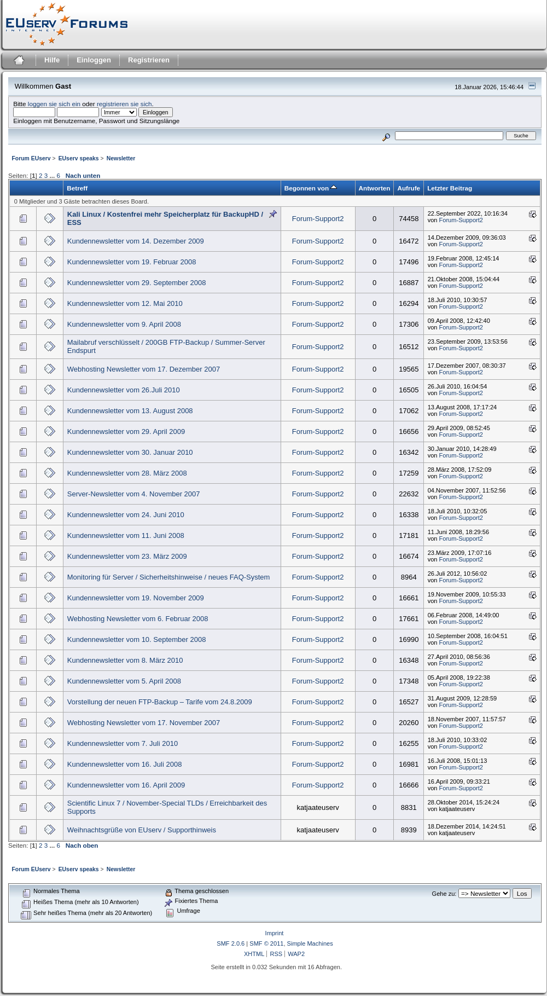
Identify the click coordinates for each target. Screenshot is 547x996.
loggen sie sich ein (54, 103)
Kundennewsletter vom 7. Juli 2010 (122, 743)
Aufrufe (408, 188)
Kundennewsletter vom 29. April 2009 (126, 431)
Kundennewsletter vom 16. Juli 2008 (124, 764)
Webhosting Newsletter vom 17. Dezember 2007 (143, 369)
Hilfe (52, 60)
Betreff (77, 188)
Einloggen (94, 60)
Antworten (375, 188)
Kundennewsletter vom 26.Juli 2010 (123, 390)
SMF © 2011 (266, 943)
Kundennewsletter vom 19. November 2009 (135, 598)
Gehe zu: (444, 893)
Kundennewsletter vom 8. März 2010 (125, 660)
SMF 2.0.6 (231, 943)
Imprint (274, 933)
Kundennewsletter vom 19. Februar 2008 (131, 262)
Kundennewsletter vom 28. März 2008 (127, 473)
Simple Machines (310, 943)
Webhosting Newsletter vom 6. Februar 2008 (137, 619)
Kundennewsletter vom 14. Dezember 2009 (135, 241)
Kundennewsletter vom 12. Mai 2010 (125, 303)
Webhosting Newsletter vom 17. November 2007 (143, 723)
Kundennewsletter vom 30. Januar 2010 (130, 452)
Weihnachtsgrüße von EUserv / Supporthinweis (141, 830)
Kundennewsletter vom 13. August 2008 (130, 411)
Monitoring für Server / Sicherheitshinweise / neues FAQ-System (168, 577)
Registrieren (149, 60)
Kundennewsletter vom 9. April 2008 (124, 324)
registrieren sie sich (124, 103)
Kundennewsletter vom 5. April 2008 (124, 681)
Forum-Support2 (318, 219)
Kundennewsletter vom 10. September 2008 (136, 639)
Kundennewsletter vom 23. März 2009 (127, 556)
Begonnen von (310, 188)
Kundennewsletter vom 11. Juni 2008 (125, 535)
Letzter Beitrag (449, 188)
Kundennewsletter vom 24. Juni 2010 (125, 515)
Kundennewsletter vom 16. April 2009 (126, 785)
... (52, 175)
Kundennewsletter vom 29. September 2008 (136, 283)
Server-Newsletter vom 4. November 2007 (133, 494)
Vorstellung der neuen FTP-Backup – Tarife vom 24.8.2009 (159, 702)
